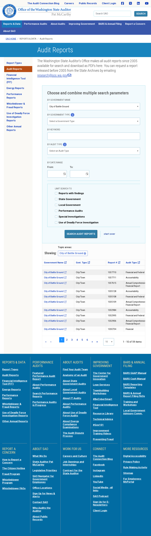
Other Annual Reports (14, 128)
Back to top (143, 528)
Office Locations (42, 487)
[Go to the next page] (92, 341)
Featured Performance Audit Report (44, 376)
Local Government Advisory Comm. (134, 412)
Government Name (53, 262)
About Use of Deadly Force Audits (75, 414)
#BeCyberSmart (102, 399)
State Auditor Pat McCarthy (43, 463)
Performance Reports (14, 96)
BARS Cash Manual (134, 378)
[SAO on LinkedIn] (138, 3)
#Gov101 (98, 424)
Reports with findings (71, 193)
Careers (69, 3)
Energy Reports (15, 88)
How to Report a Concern (11, 461)
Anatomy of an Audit (75, 375)
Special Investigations (72, 216)
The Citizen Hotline (13, 468)
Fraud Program (11, 473)
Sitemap (128, 473)
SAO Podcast (100, 496)
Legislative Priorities (45, 470)
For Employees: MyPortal (132, 480)
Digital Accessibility (134, 456)
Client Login (109, 3)
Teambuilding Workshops (101, 392)
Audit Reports (14, 69)
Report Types (14, 63)
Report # (112, 262)
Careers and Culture (75, 456)
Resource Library (103, 413)
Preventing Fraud (103, 439)
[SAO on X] (130, 3)
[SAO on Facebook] (123, 3)
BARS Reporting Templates (132, 386)
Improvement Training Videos (102, 432)
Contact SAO (40, 502)
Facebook (99, 464)
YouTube (98, 481)
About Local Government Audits (74, 391)
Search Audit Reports (81, 233)
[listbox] (93, 121)
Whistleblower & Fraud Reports (16, 105)
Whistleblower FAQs (14, 488)
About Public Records (40, 518)
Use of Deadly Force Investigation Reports (18, 117)
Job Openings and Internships (73, 463)
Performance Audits (71, 211)
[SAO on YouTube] (146, 3)
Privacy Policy (131, 461)
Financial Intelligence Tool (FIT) (16, 79)
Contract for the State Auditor (72, 472)
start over (109, 233)
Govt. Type (81, 262)
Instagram (99, 470)
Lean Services (101, 384)
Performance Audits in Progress (45, 404)
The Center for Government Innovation (102, 376)
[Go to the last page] (97, 341)
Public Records (88, 3)
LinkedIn (98, 476)
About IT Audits (72, 398)
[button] (138, 106)
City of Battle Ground (73, 253)
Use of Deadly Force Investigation (78, 222)
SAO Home (11, 39)
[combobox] (92, 106)
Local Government (70, 205)
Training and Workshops (130, 403)
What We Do (40, 456)
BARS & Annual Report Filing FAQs (134, 395)
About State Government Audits (74, 382)
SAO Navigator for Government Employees (43, 479)
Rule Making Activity (135, 467)
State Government (70, 199)
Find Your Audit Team (75, 369)
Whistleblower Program (10, 481)
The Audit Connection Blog (43, 3)
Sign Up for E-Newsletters (101, 503)
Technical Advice (103, 419)
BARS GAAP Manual (134, 373)
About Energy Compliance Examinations (71, 424)
